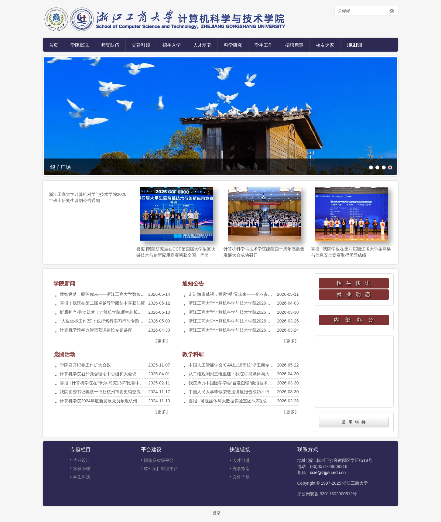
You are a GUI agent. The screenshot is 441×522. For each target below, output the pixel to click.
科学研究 (233, 44)
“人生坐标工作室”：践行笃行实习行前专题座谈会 (106, 321)
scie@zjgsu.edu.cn (328, 472)
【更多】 (161, 341)
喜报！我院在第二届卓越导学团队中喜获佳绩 (102, 303)
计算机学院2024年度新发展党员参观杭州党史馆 (105, 400)
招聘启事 (294, 44)
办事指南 (241, 468)
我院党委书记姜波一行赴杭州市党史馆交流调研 (104, 391)
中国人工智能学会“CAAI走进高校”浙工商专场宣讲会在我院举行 (248, 365)
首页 (53, 44)
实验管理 (81, 468)
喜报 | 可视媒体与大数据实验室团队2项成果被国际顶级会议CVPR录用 (255, 400)
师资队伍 (110, 44)
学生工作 (264, 44)
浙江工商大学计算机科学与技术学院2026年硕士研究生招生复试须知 (253, 330)
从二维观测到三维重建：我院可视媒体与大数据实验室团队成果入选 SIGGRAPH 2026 (269, 373)
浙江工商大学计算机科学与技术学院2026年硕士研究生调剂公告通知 (253, 303)
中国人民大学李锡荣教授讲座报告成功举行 (229, 391)
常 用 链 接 (354, 422)
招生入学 (171, 44)
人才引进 (241, 460)
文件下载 (241, 476)
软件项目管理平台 (161, 468)
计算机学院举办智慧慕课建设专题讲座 (96, 330)
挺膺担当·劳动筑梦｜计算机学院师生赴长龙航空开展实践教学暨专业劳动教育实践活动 (141, 312)
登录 (216, 513)
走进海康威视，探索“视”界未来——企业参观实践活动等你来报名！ (252, 294)
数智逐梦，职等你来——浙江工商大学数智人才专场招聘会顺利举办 (123, 294)
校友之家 (325, 44)
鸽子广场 (60, 166)
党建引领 (141, 44)
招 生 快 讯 (354, 283)
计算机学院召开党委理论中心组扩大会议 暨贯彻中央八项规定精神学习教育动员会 (137, 373)
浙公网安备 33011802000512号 (327, 493)
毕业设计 (81, 460)
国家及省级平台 (159, 460)
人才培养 (202, 44)
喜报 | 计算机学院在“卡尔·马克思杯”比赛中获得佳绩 (108, 382)
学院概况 (79, 44)
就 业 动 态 (354, 294)
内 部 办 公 (354, 320)
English (354, 44)
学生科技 (81, 476)
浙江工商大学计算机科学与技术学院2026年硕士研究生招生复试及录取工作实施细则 (268, 321)
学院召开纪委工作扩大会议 (85, 365)
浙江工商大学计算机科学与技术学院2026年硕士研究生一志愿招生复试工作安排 (263, 312)
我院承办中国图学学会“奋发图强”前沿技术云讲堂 (235, 382)
